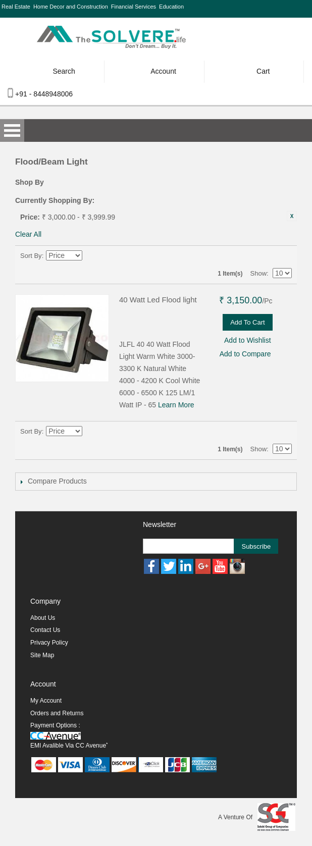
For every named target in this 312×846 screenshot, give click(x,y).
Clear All (28, 234)
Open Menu (12, 130)
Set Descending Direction (91, 255)
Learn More (176, 405)
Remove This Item (292, 216)
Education (171, 7)
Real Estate (16, 7)
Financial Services (133, 7)
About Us (42, 617)
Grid (266, 255)
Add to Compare (245, 354)
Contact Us (45, 629)
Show (258, 273)
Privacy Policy (49, 642)
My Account (46, 700)
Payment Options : (55, 725)
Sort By (31, 255)
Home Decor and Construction (70, 7)
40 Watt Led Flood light (158, 299)
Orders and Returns (56, 713)
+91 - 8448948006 (44, 94)
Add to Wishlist (247, 340)
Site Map (42, 655)
